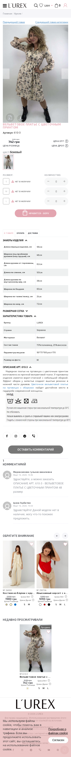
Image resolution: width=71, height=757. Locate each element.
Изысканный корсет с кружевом (52, 592)
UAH (47, 5)
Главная (7, 13)
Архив (17, 13)
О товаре (8, 233)
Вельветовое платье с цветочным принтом (35, 676)
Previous (6, 74)
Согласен (58, 740)
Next (65, 74)
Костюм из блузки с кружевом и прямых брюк (19, 592)
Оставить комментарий (35, 449)
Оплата (20, 233)
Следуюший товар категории (51, 22)
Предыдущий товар (14, 22)
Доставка (33, 233)
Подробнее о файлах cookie (58, 731)
